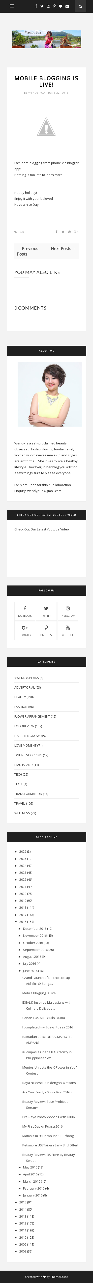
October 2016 (33, 942)
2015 (22, 1202)
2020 (22, 893)
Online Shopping (28, 755)
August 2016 (32, 956)
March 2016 (31, 1181)
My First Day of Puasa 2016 (42, 1126)
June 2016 (30, 970)
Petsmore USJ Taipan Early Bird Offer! (50, 1145)
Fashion (21, 706)
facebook (24, 611)
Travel (19, 803)
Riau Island (23, 764)
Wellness (22, 813)
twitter (46, 611)
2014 (22, 1209)
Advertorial (24, 687)
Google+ (25, 630)
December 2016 (34, 928)
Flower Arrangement (32, 716)
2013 (22, 1216)
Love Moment (25, 745)
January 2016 (32, 1195)
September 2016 (35, 949)
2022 (22, 879)
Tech (18, 774)
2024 (22, 865)
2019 (22, 900)
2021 (22, 886)
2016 (22, 921)
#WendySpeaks (26, 677)
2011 (22, 1230)
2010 (22, 1237)
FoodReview (24, 726)
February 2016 (33, 1188)
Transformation (28, 793)
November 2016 (35, 935)
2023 (22, 872)
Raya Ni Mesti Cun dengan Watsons (49, 1082)
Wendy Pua (37, 92)
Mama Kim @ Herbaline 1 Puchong (48, 1136)
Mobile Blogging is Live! (39, 993)
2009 (22, 1244)
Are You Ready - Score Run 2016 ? (47, 1092)
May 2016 (30, 1167)
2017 (22, 914)
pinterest (46, 630)
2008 (22, 1251)
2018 (22, 907)
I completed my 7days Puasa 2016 (47, 1027)
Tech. (18, 784)
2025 (22, 858)
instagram (68, 611)
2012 (22, 1223)
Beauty (20, 697)
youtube (68, 630)
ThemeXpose (59, 1277)
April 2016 (30, 1174)
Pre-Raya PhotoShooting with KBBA (48, 1117)
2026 (22, 851)
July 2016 (29, 963)
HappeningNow (27, 735)
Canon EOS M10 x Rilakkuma (43, 1018)
